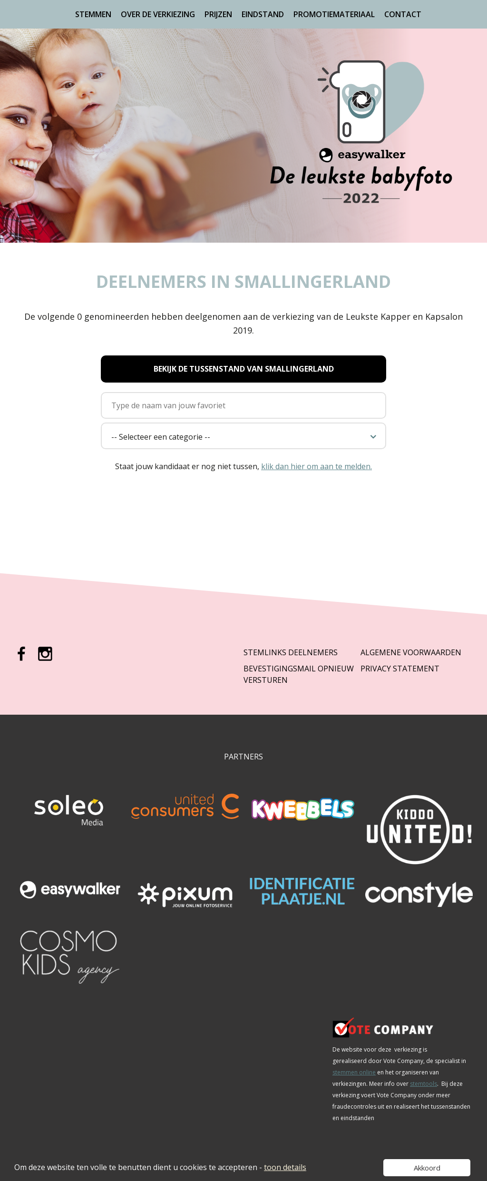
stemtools (423, 1084)
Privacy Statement (399, 668)
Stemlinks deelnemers (291, 652)
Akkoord (427, 1167)
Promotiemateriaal (334, 14)
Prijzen (218, 14)
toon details (285, 1167)
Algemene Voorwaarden (410, 652)
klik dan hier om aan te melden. (316, 466)
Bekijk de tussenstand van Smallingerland (244, 369)
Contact (402, 14)
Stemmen (93, 14)
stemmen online (354, 1072)
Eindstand (263, 14)
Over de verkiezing (158, 14)
